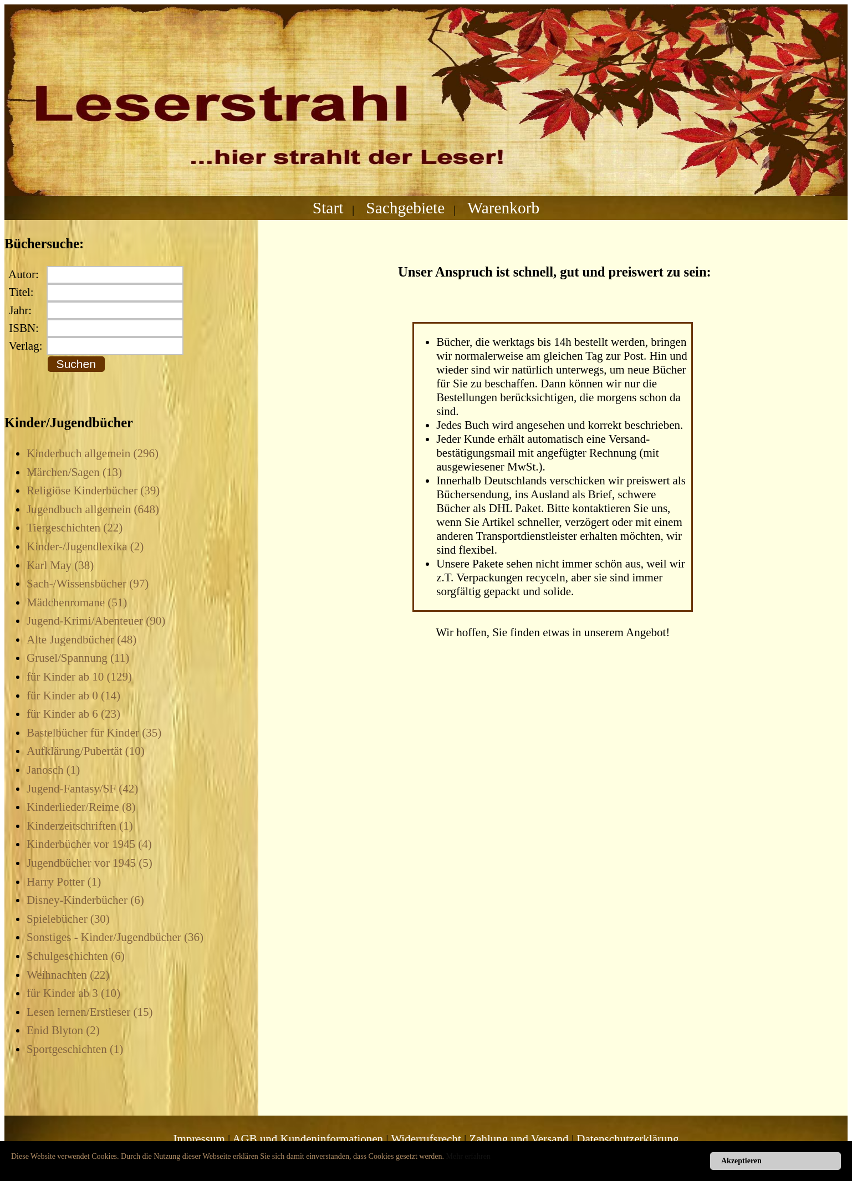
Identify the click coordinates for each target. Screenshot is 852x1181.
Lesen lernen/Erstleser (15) (89, 1012)
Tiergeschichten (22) (75, 527)
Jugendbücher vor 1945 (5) (89, 863)
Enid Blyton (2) (63, 1030)
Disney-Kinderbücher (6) (85, 900)
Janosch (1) (53, 769)
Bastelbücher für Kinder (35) (94, 732)
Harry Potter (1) (64, 881)
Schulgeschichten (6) (76, 956)
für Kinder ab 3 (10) (73, 993)
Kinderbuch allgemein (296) (93, 453)
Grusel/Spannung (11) (78, 657)
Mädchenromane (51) (77, 602)
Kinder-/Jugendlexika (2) (85, 546)
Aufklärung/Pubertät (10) (86, 751)
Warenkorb (503, 208)
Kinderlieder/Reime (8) (81, 807)
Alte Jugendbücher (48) (81, 639)
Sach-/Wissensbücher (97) (88, 583)
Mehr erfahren (468, 1156)
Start (328, 208)
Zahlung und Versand (518, 1139)
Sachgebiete (405, 208)
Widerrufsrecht (426, 1139)
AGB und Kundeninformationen (307, 1139)
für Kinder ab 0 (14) (73, 695)
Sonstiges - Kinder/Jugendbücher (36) (115, 937)
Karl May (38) (60, 565)
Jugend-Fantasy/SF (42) (82, 788)
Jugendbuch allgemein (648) (93, 509)
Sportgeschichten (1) (75, 1049)
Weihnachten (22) (68, 974)
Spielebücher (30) (68, 919)
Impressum (199, 1139)
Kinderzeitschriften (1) (80, 825)
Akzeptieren (741, 1161)
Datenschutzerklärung (627, 1139)
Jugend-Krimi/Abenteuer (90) (96, 620)
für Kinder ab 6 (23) (73, 713)
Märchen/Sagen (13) (74, 472)
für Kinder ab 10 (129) (79, 676)
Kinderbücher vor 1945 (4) (89, 844)
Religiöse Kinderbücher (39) (93, 490)
